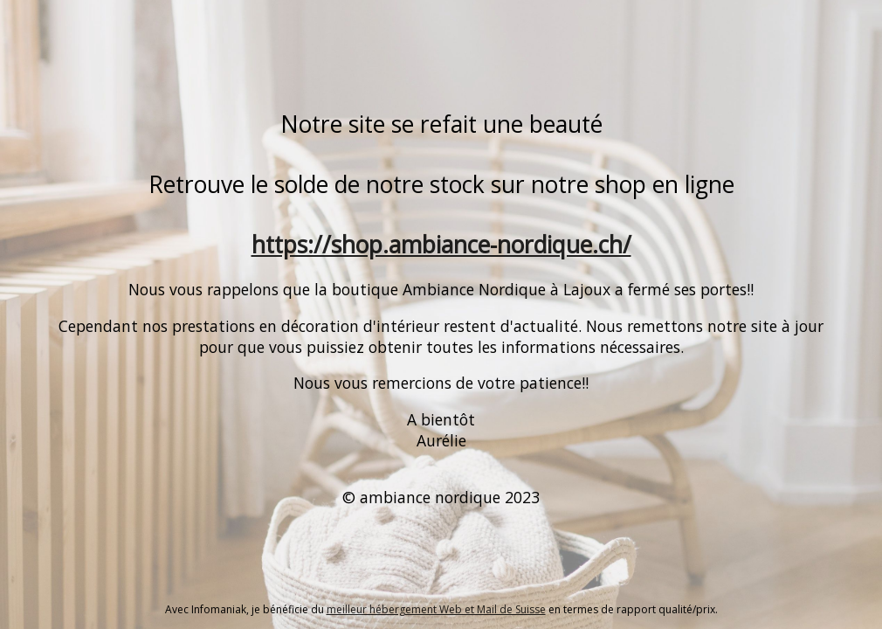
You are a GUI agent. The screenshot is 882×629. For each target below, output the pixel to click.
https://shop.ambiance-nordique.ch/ (441, 244)
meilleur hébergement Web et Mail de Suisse (436, 609)
